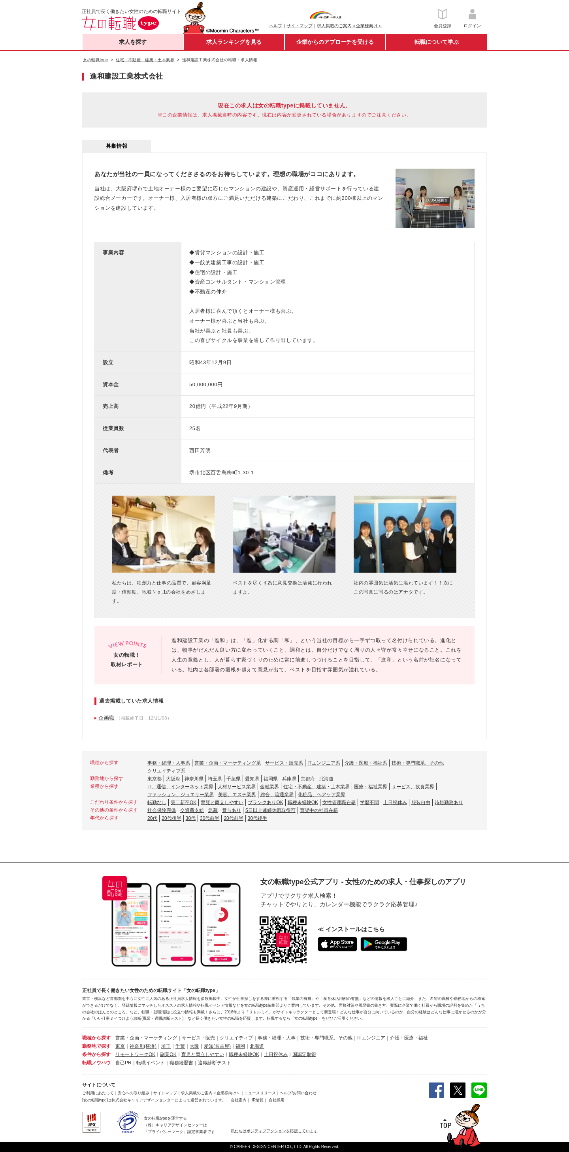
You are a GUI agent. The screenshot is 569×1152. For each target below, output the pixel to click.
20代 (152, 818)
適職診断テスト (214, 1062)
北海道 (326, 779)
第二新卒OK (183, 802)
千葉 (180, 1046)
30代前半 (209, 818)
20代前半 (233, 818)
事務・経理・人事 (277, 1037)
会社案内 (239, 1100)
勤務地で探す (96, 1046)
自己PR (123, 1062)
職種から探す (96, 1037)
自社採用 (276, 1100)
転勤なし (156, 802)
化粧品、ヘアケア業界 (321, 794)
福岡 (240, 1046)
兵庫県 (289, 779)
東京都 (154, 779)
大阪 (194, 1046)
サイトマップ (299, 25)
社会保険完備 (161, 810)
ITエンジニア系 (323, 763)
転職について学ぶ (437, 42)
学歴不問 (369, 802)
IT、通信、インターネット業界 (180, 786)
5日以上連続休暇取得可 (270, 810)
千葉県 (233, 779)
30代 (191, 818)
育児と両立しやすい (222, 802)
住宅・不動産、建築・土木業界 (316, 786)
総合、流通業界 (277, 794)
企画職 (106, 718)
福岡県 (271, 779)
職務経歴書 (181, 1062)
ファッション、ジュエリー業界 (180, 794)
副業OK (168, 1054)
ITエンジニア (371, 1037)
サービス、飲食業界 (413, 786)
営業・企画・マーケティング (146, 1037)
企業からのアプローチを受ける (335, 42)
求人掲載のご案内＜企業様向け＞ (349, 25)
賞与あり (231, 810)
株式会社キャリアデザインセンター (143, 1100)
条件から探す (96, 1054)
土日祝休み (395, 802)
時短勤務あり (449, 802)
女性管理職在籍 (339, 802)
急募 (213, 810)
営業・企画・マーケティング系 (227, 763)
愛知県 (252, 779)
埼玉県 (215, 779)
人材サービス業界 (237, 786)
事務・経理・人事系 (168, 763)
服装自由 (420, 802)
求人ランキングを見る (234, 42)
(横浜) (150, 1046)
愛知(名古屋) (217, 1046)
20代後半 (171, 818)
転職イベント (150, 1062)
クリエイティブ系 (166, 771)
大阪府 (173, 779)
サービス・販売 (198, 1037)
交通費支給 (192, 810)
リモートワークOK (135, 1054)
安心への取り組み (133, 1093)
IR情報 (258, 1100)
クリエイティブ (236, 1037)
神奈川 (137, 1046)
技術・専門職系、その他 (418, 763)
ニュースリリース (260, 1093)
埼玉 (166, 1046)
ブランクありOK (265, 802)
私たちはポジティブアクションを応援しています (274, 1131)
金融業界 (269, 786)
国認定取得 (304, 1054)
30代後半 (257, 818)
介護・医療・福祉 (409, 1037)
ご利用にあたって (98, 1093)
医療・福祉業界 (370, 786)
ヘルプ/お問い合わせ (298, 1093)
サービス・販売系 (284, 763)
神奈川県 (194, 779)
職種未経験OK (303, 802)
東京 (120, 1046)
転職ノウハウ (96, 1062)
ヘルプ (275, 25)
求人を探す (133, 42)
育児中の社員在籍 (319, 810)
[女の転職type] (94, 1100)
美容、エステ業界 (237, 794)
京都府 (308, 779)
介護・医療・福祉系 (366, 763)
